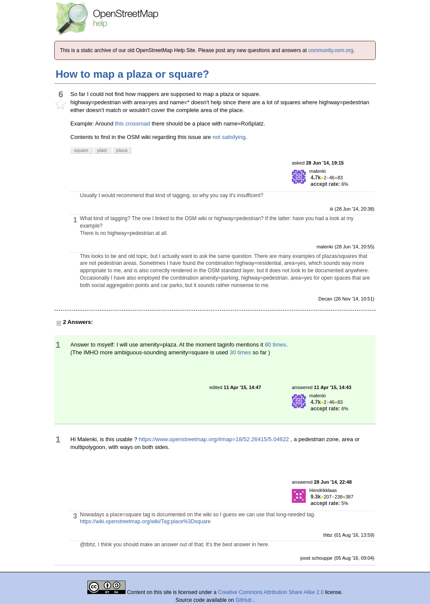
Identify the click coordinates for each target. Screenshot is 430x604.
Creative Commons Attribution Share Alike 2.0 (271, 592)
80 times (275, 344)
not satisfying (228, 137)
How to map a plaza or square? (132, 74)
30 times (240, 352)
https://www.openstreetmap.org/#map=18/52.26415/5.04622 (214, 439)
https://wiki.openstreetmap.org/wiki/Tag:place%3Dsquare (145, 521)
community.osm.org (331, 50)
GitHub (244, 600)
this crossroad (132, 123)
